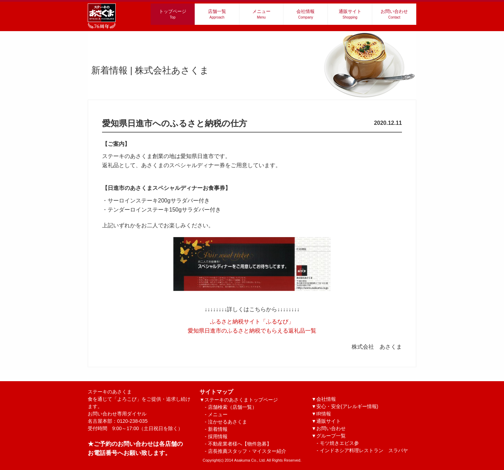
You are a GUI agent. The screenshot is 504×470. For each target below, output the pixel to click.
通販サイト (350, 14)
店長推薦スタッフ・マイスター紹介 (247, 451)
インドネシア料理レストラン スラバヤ (364, 450)
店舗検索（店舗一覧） (232, 407)
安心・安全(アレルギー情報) (347, 406)
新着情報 (218, 429)
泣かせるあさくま (227, 422)
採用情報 (218, 436)
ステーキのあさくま (139, 399)
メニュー (261, 14)
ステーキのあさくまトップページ (241, 400)
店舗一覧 (217, 14)
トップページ (172, 14)
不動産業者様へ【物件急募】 (240, 444)
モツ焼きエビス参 (339, 443)
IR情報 (323, 413)
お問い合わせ (394, 14)
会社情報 (305, 14)
